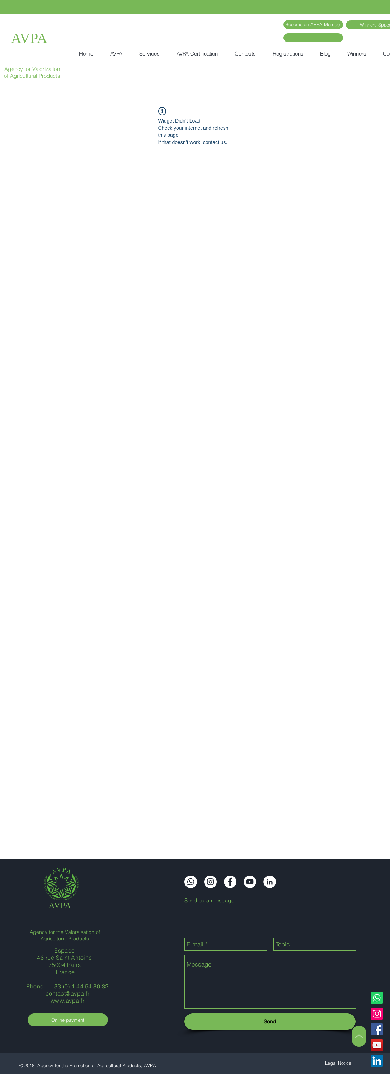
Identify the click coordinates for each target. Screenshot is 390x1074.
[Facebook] (377, 1029)
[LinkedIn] (377, 1061)
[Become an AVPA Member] (313, 24)
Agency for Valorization (32, 69)
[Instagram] (377, 1014)
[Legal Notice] (338, 1063)
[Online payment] (68, 1019)
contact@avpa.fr (67, 993)
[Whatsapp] (377, 998)
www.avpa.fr (67, 1000)
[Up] (359, 1036)
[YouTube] (377, 1045)
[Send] (270, 1021)
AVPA (29, 38)
